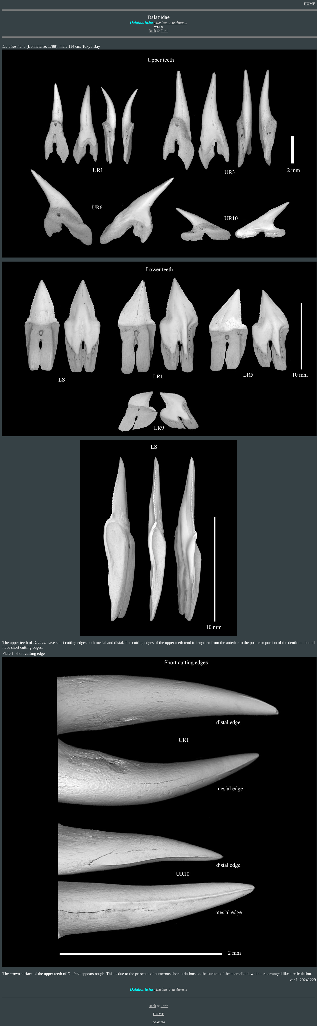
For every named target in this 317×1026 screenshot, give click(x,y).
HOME (309, 4)
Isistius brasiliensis (171, 22)
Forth (164, 31)
